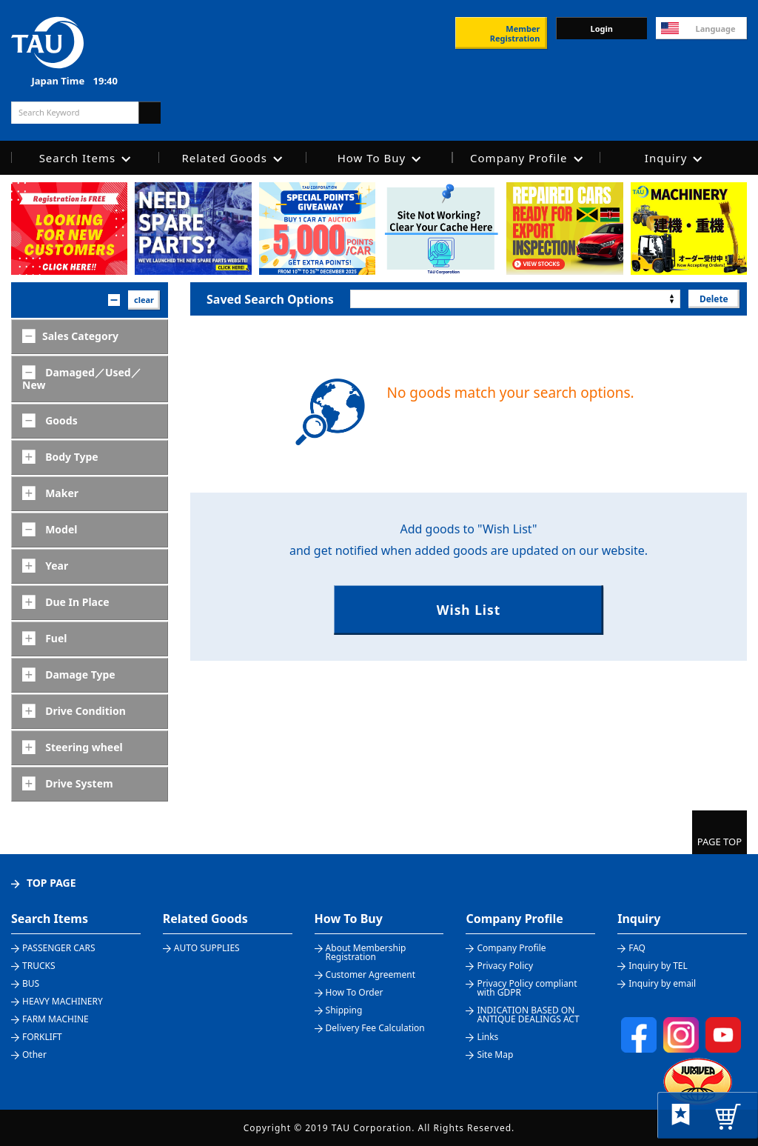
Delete (713, 298)
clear (144, 299)
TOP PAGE (51, 883)
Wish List (468, 610)
